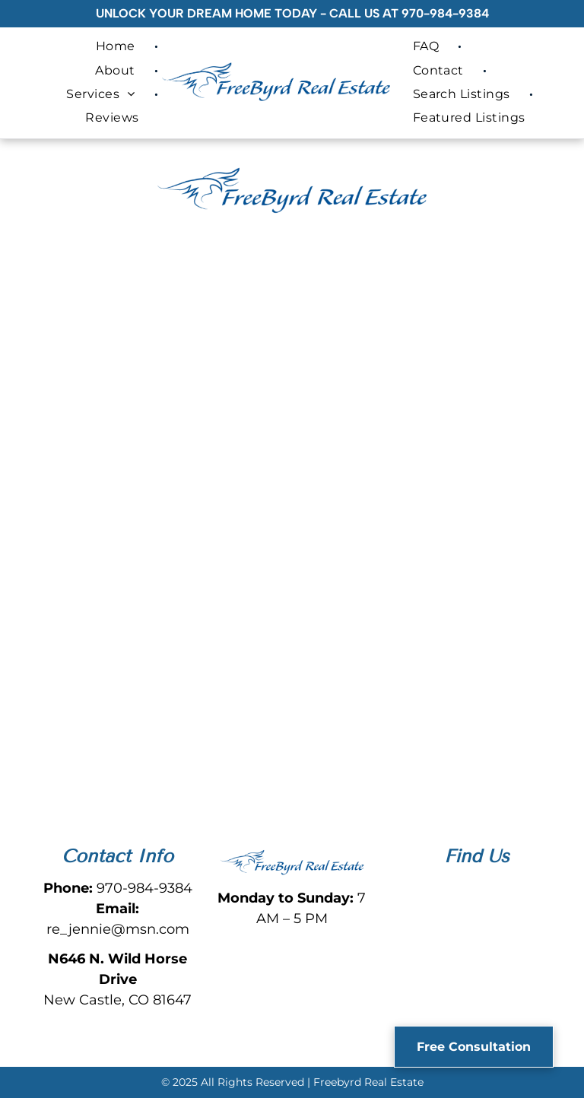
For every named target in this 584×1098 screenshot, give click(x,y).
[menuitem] (117, 46)
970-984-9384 (445, 13)
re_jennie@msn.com (117, 929)
